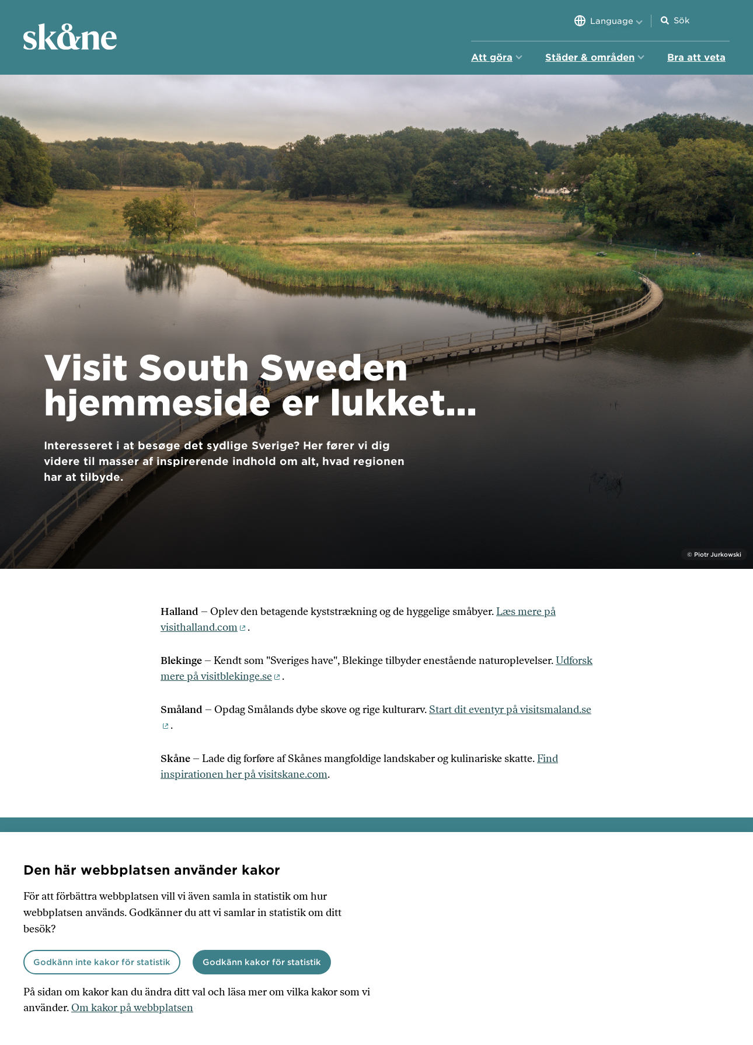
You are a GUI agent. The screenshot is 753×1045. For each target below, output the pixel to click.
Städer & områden (590, 57)
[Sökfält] (702, 21)
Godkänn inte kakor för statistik (101, 962)
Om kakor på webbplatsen (132, 1007)
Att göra (492, 57)
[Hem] (70, 37)
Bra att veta (696, 57)
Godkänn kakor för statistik (262, 962)
